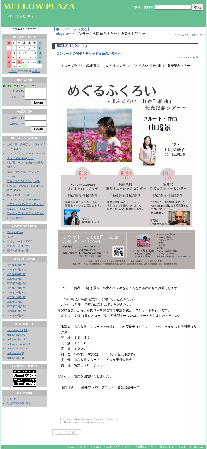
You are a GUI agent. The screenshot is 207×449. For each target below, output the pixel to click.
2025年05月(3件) (16, 297)
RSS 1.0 (11, 398)
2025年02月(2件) (16, 306)
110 (26, 330)
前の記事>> (198, 34)
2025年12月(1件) (16, 264)
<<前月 (13, 71)
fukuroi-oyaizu (15, 330)
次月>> (36, 71)
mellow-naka (14, 353)
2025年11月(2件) (16, 269)
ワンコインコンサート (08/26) (24, 199)
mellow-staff (13, 334)
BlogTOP (62, 34)
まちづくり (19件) (17, 246)
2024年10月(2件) (16, 315)
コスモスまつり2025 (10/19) (23, 181)
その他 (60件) (15, 232)
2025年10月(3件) (16, 274)
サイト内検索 (144, 7)
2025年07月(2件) (16, 287)
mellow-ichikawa (16, 343)
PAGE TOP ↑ (66, 432)
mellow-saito (14, 357)
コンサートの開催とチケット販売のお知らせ (88, 53)
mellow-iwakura (16, 348)
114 (24, 339)
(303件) (11, 236)
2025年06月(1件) (16, 292)
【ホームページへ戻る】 (71, 29)
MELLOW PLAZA (39, 6)
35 (27, 343)
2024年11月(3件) (16, 310)
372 (23, 334)
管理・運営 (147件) (18, 250)
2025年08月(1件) (16, 283)
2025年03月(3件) (16, 301)
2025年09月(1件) (16, 278)
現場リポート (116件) (19, 241)
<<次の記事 (181, 34)
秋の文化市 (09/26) (18, 194)
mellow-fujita (14, 339)
